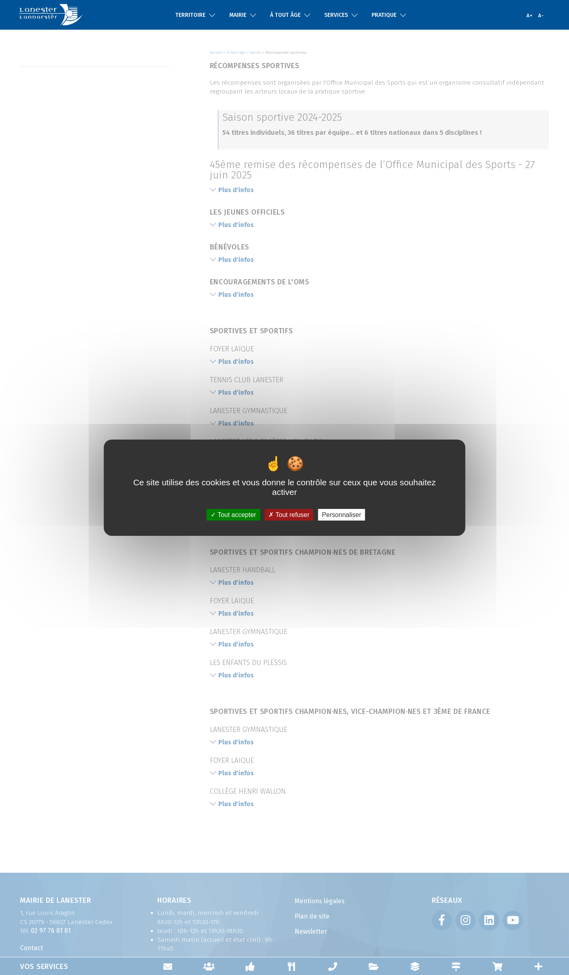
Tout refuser (288, 514)
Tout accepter (233, 514)
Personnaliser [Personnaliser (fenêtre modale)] (341, 514)
